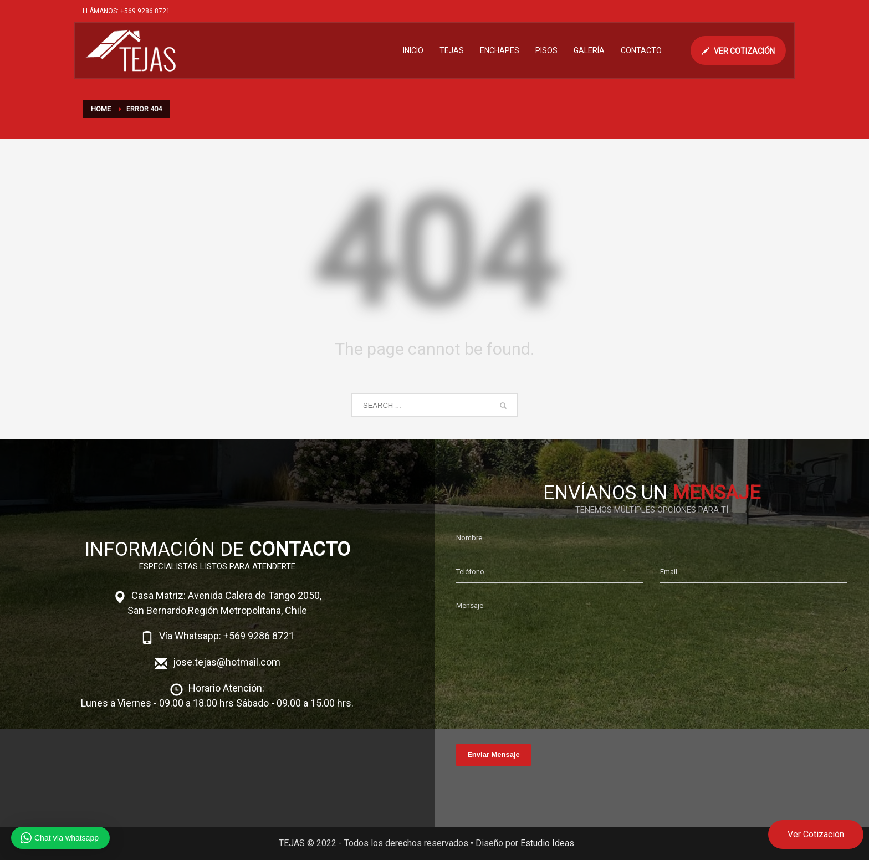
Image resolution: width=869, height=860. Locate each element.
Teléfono (470, 571)
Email (668, 571)
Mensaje (469, 605)
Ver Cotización (816, 834)
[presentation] (540, 704)
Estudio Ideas (547, 843)
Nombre (469, 538)
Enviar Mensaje (493, 754)
